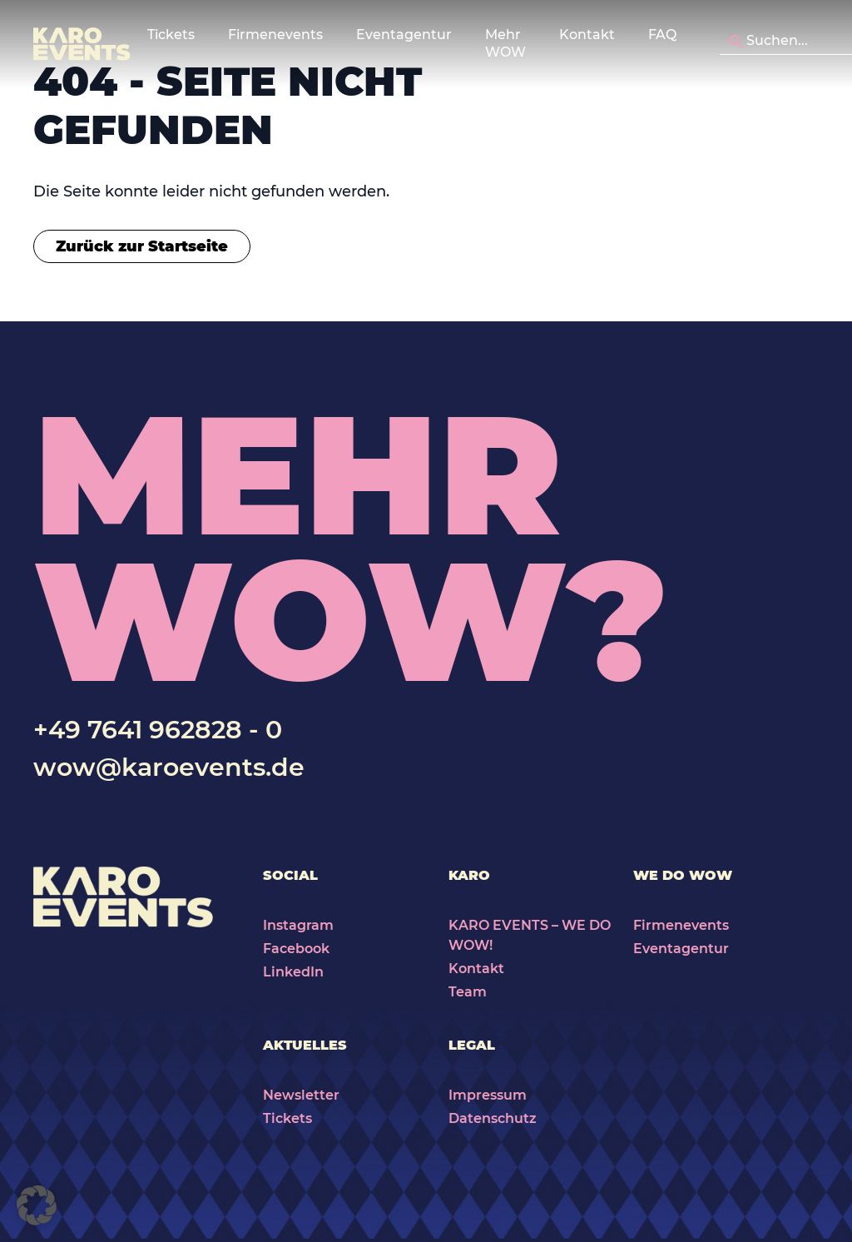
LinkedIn (293, 972)
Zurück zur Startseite (142, 246)
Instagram (298, 925)
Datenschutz (492, 1118)
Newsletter (301, 1095)
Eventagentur (681, 948)
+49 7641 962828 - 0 (157, 729)
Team (467, 992)
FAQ (662, 34)
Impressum (487, 1095)
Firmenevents (681, 925)
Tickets (287, 1118)
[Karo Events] (82, 44)
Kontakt (587, 34)
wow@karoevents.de (169, 767)
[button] (36, 1205)
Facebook (296, 948)
